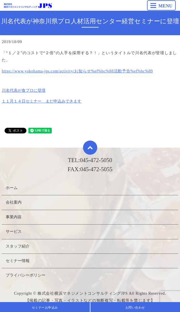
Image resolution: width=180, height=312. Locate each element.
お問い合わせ (135, 307)
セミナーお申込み (45, 307)
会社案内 (14, 202)
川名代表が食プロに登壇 (23, 90)
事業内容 (14, 217)
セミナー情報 (18, 261)
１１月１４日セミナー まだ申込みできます (41, 101)
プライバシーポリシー (25, 275)
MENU (161, 5)
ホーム (12, 188)
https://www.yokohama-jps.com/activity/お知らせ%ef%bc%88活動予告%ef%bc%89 (77, 71)
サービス (14, 231)
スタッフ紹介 (18, 246)
